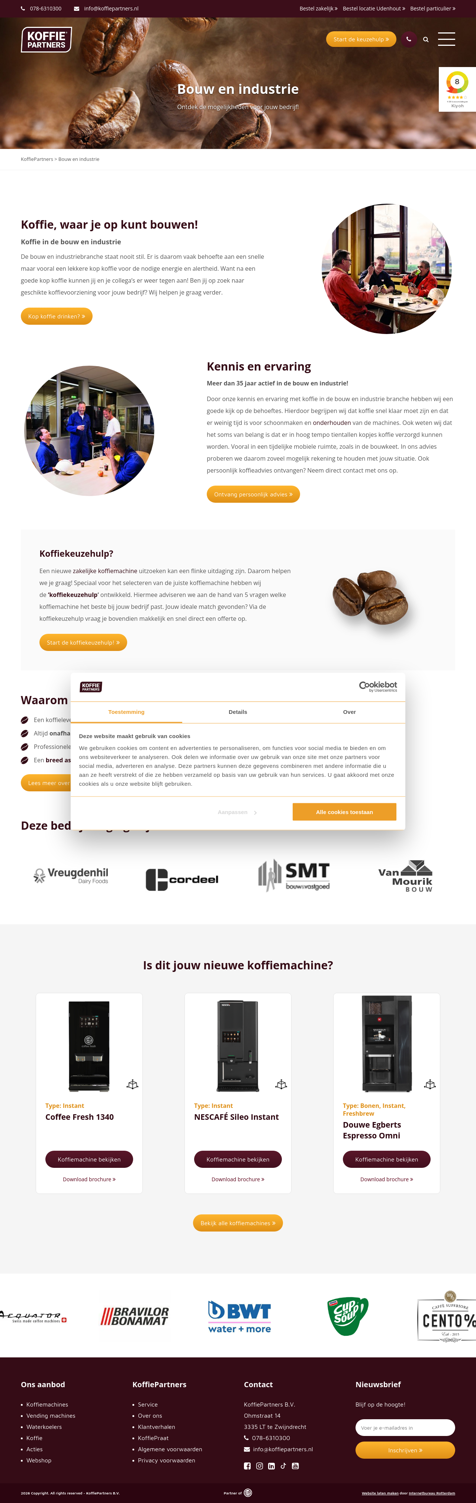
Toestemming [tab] (126, 711)
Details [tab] (238, 711)
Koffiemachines (47, 1404)
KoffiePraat (153, 1437)
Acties (34, 1449)
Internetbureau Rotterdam (432, 1493)
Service (148, 1404)
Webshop (38, 1460)
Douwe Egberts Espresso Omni (372, 1130)
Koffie (34, 1437)
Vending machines (50, 1415)
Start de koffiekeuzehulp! (83, 642)
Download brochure (89, 1179)
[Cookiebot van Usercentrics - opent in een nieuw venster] (364, 687)
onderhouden (332, 423)
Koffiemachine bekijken (89, 1159)
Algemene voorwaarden (170, 1449)
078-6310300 (46, 8)
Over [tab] (349, 711)
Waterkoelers (44, 1426)
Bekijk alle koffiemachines (237, 1223)
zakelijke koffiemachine (105, 571)
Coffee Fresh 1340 (79, 1117)
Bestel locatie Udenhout (374, 8)
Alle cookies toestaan (344, 812)
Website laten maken (380, 1493)
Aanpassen (237, 812)
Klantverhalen (156, 1426)
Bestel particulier (433, 8)
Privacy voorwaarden (166, 1460)
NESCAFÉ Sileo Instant (236, 1117)
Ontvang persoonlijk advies (253, 494)
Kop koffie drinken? (56, 316)
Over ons (150, 1415)
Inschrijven (405, 1450)
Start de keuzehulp (361, 39)
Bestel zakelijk (319, 8)
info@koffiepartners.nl (106, 8)
